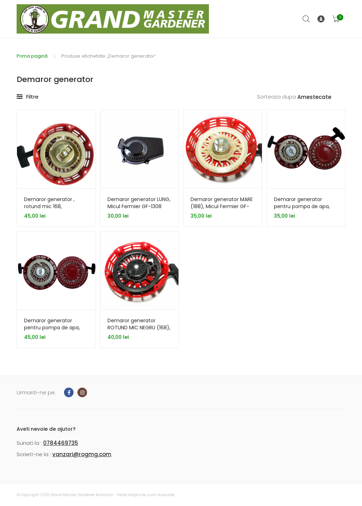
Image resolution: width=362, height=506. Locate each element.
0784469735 (60, 443)
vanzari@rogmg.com (81, 454)
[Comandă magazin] (321, 97)
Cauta (306, 19)
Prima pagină (32, 56)
